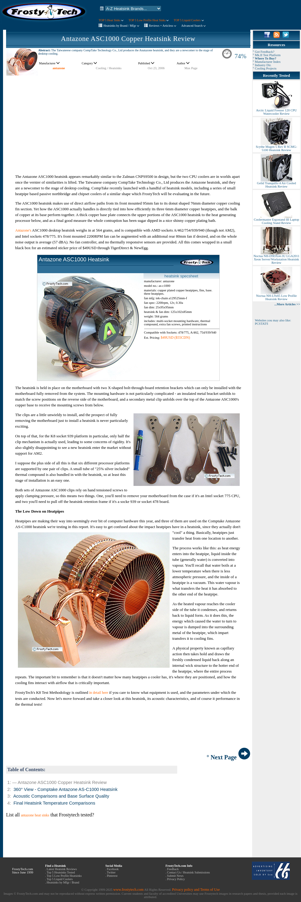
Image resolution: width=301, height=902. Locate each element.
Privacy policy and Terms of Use (196, 889)
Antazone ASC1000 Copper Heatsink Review (128, 38)
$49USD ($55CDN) (175, 337)
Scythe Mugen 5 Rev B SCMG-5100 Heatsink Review (276, 147)
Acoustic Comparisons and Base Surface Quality (61, 796)
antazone (58, 68)
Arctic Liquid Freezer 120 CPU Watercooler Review (276, 110)
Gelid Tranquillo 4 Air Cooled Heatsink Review (276, 183)
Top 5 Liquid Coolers (60, 879)
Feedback (173, 869)
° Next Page (228, 757)
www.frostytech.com (128, 889)
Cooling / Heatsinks (109, 68)
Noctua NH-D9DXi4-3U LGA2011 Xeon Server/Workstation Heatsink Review (276, 258)
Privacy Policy (176, 879)
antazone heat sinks (35, 815)
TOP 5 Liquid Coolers (189, 20)
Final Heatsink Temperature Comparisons (54, 803)
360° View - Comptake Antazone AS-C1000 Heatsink (65, 789)
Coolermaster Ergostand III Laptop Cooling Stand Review (276, 220)
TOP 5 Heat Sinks (111, 20)
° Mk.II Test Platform (267, 55)
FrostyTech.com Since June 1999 (22, 870)
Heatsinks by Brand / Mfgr (121, 25)
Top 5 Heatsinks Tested (61, 872)
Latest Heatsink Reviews (62, 869)
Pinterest (112, 875)
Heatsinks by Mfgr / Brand (63, 882)
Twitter (111, 872)
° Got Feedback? (263, 51)
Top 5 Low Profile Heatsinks (64, 875)
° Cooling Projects (264, 68)
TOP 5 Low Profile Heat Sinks (148, 20)
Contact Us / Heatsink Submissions (188, 872)
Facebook (113, 869)
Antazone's (23, 230)
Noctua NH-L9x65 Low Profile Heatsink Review (276, 296)
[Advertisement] (128, 118)
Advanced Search (193, 25)
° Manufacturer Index (267, 61)
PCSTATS (261, 323)
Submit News (175, 875)
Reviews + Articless (163, 25)
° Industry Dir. (262, 65)
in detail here (98, 692)
